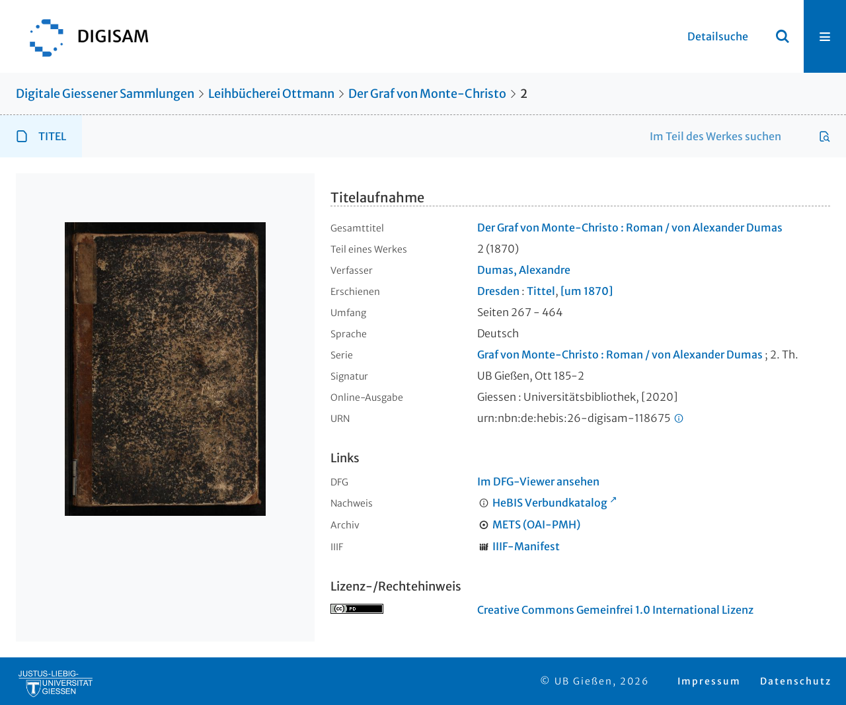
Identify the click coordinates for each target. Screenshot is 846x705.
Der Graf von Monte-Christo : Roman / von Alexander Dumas (630, 227)
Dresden (498, 291)
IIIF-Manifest (526, 546)
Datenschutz (795, 681)
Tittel (541, 291)
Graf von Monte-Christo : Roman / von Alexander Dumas (620, 354)
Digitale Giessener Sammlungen (105, 93)
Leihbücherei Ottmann (271, 93)
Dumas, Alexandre (523, 269)
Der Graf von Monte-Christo (427, 93)
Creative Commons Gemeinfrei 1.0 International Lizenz (615, 609)
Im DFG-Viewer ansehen (538, 481)
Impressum (709, 681)
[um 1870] (586, 291)
